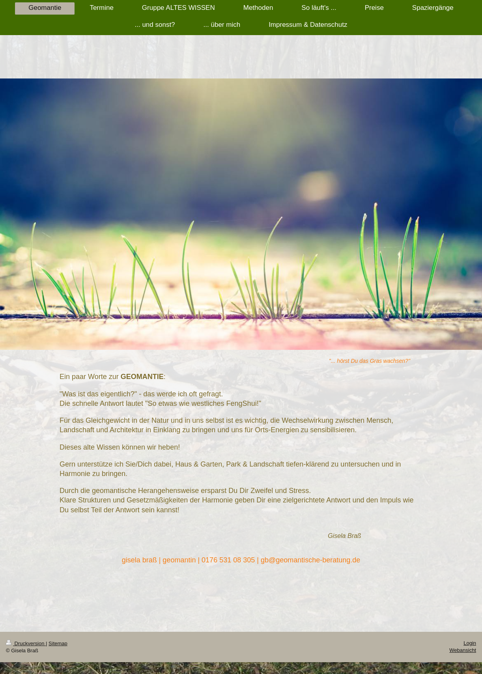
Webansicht (462, 650)
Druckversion (26, 643)
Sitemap (58, 643)
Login (469, 643)
